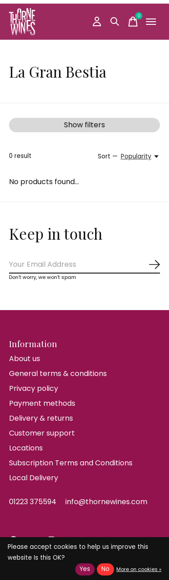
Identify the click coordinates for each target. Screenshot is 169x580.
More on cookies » (138, 569)
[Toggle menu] (151, 22)
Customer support (42, 433)
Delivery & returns (41, 418)
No (105, 569)
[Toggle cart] (133, 22)
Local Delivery (33, 478)
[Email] (84, 265)
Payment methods (42, 403)
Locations (26, 448)
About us (24, 358)
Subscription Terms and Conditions (70, 463)
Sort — (108, 156)
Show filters (84, 125)
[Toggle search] (115, 22)
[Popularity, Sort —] (140, 156)
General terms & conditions (58, 373)
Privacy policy (33, 388)
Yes (85, 569)
